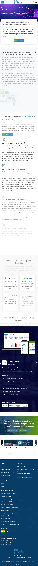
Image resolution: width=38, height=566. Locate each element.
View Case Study (31, 361)
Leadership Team (5, 469)
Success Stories (5, 480)
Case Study (4, 478)
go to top (19, 564)
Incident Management (6, 496)
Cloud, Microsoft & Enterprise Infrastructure (24, 474)
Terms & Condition (20, 557)
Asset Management (6, 510)
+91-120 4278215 (6, 544)
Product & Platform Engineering (24, 477)
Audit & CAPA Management (8, 499)
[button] (2, 2)
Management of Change (7, 513)
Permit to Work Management (8, 493)
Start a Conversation (18, 40)
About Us (3, 466)
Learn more (9, 453)
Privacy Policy (10, 557)
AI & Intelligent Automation (23, 466)
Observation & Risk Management (9, 501)
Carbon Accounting (6, 518)
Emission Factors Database (8, 521)
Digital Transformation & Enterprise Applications (25, 470)
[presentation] (1, 364)
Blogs (2, 486)
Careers (3, 483)
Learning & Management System (9, 507)
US (35, 2)
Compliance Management (7, 504)
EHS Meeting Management (8, 515)
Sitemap (29, 557)
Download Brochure (6, 475)
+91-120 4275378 (6, 542)
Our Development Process (8, 472)
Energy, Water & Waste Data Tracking (10, 524)
